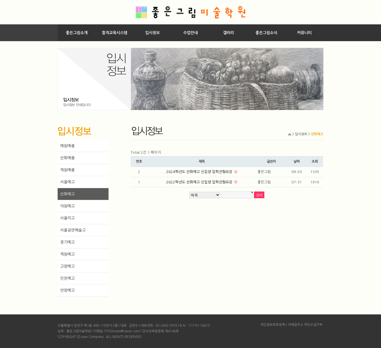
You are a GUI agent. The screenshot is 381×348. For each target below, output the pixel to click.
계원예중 (67, 170)
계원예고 (67, 254)
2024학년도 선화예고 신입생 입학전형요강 (199, 172)
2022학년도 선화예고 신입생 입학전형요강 (199, 182)
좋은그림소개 (77, 33)
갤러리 (228, 33)
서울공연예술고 (73, 230)
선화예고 (67, 194)
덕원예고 (67, 206)
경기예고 (67, 242)
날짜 (296, 161)
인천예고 (67, 278)
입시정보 (152, 33)
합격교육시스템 (114, 33)
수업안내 (190, 33)
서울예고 (67, 182)
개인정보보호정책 (272, 324)
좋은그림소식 (266, 33)
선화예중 (67, 158)
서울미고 (67, 218)
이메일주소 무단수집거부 (305, 324)
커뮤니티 (304, 33)
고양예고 (67, 266)
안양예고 (67, 290)
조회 (315, 161)
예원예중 (67, 146)
